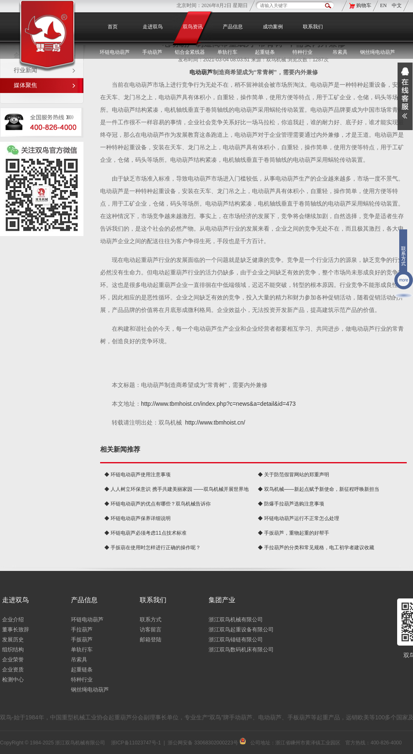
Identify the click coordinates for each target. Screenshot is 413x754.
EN (384, 5)
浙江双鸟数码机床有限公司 (241, 649)
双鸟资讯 (193, 27)
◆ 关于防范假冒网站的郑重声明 (293, 475)
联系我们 (313, 27)
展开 (405, 96)
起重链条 (82, 669)
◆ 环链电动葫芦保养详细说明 (137, 518)
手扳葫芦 (82, 639)
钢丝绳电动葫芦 (377, 52)
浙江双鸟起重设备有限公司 (241, 629)
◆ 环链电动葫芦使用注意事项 (137, 475)
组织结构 (13, 649)
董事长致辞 (15, 629)
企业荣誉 (13, 659)
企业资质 (13, 669)
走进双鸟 (153, 27)
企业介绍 (13, 619)
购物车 (363, 5)
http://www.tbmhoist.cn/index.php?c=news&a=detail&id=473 (218, 403)
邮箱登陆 (150, 639)
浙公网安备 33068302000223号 (207, 743)
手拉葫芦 (82, 629)
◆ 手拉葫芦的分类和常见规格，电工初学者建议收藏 (316, 547)
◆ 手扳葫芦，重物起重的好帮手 (293, 533)
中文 (397, 5)
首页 (113, 27)
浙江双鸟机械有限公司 (236, 619)
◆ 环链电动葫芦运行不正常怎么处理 (298, 518)
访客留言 (150, 629)
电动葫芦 (201, 72)
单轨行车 (82, 649)
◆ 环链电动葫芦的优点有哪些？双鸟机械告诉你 (157, 504)
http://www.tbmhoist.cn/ (215, 422)
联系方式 (150, 619)
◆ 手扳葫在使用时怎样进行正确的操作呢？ (152, 547)
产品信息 (233, 27)
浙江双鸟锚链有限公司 (236, 639)
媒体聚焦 (25, 85)
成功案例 (273, 27)
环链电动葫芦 (87, 619)
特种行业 (82, 679)
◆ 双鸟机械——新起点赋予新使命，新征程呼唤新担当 (318, 489)
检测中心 (13, 679)
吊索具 (340, 52)
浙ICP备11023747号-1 (136, 743)
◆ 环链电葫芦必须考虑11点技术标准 (145, 533)
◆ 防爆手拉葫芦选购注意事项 (291, 504)
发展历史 (13, 639)
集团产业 (222, 599)
